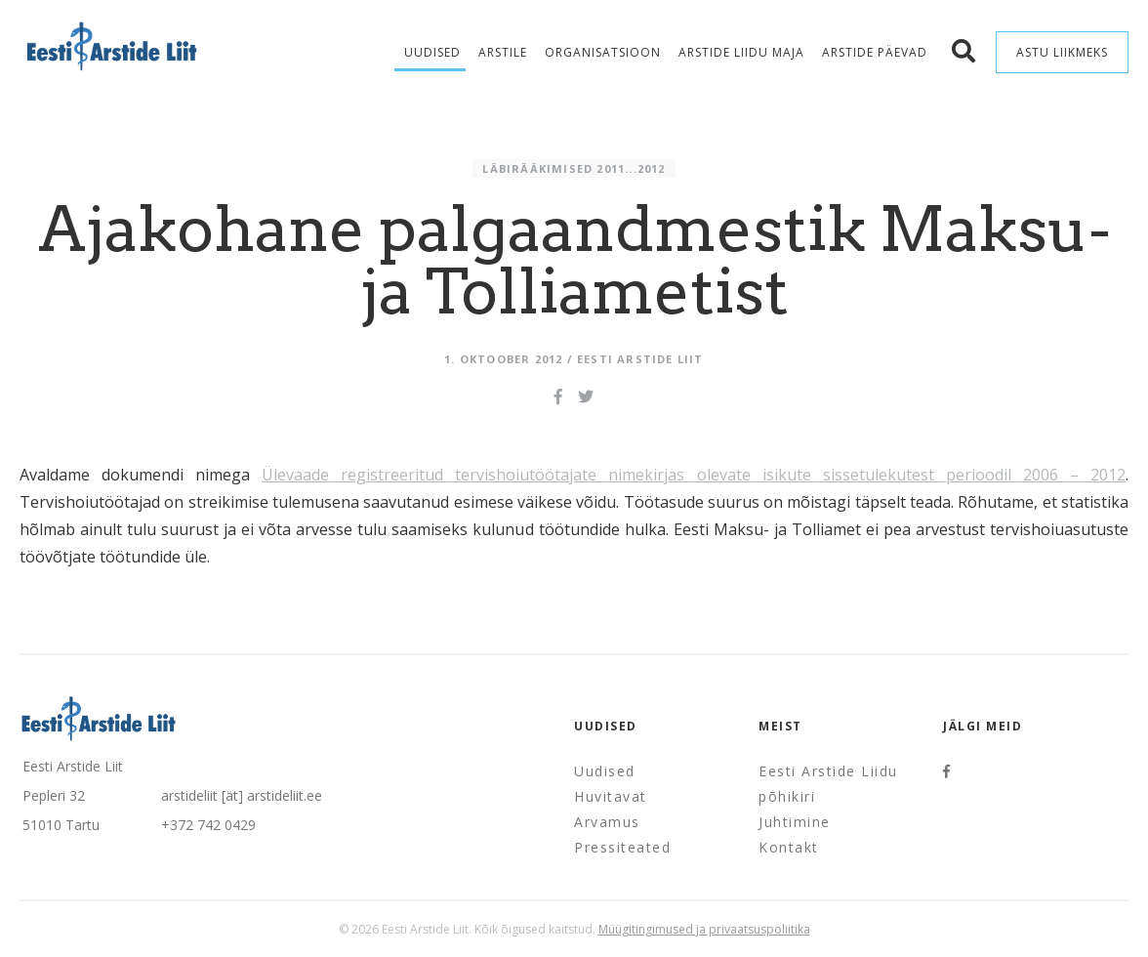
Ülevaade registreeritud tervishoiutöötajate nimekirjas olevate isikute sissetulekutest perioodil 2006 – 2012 (694, 474)
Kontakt (788, 847)
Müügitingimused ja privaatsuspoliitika (704, 929)
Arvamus (607, 821)
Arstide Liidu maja (741, 52)
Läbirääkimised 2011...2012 (573, 168)
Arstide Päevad (874, 52)
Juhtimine (794, 821)
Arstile (502, 52)
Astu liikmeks (1062, 52)
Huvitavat (610, 796)
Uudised (432, 52)
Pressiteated (622, 847)
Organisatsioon (603, 52)
